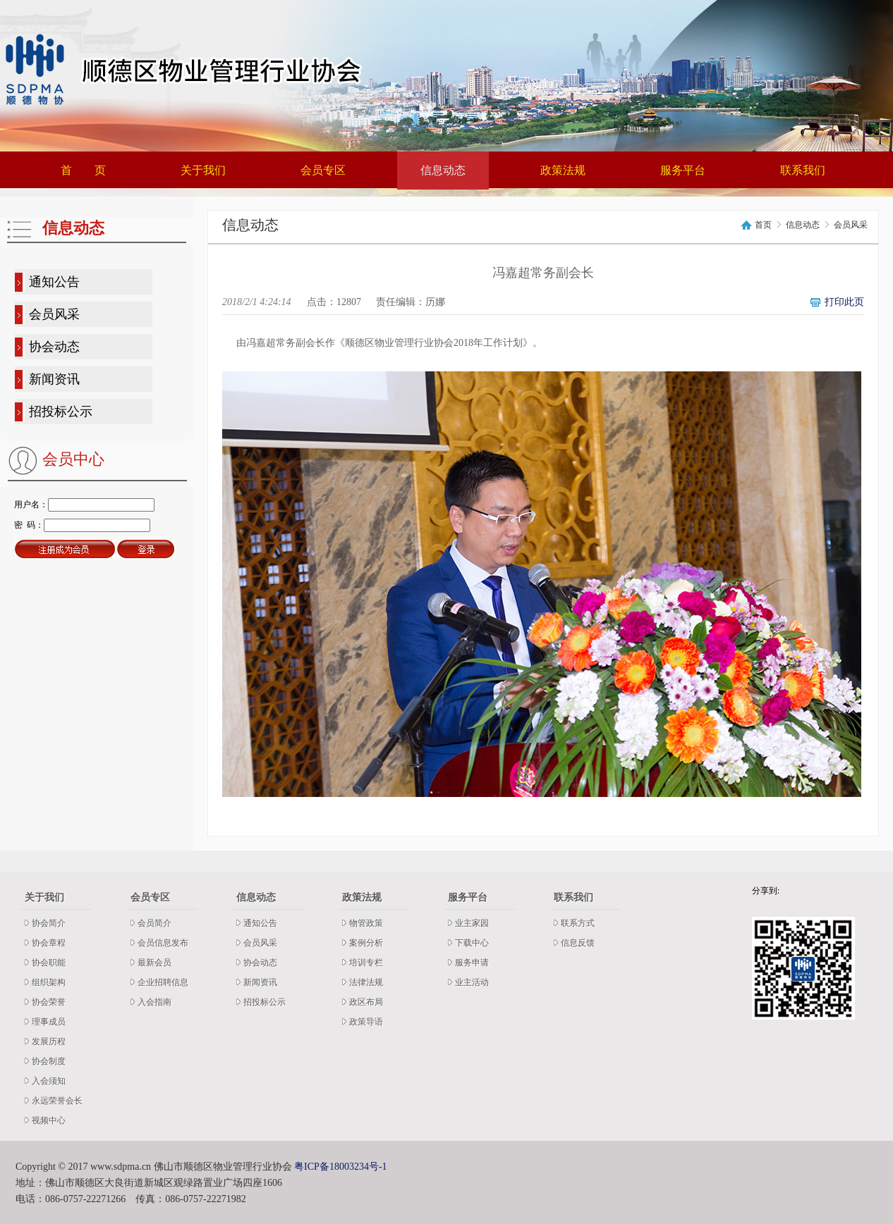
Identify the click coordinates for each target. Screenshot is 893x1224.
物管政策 (366, 923)
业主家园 (472, 923)
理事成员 (49, 1022)
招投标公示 (60, 411)
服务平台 (682, 170)
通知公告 (54, 282)
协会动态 (54, 347)
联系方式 (578, 923)
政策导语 (366, 1022)
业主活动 (472, 982)
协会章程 (49, 943)
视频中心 (49, 1120)
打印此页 (844, 302)
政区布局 (366, 1002)
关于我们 (203, 170)
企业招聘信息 (163, 982)
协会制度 (49, 1061)
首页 (763, 225)
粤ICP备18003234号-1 (340, 1166)
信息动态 (443, 170)
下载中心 (472, 943)
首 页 (83, 170)
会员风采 (54, 314)
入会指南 (154, 1002)
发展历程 (49, 1041)
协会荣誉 (49, 1002)
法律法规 (366, 982)
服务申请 (472, 963)
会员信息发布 (163, 943)
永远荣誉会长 (57, 1101)
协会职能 (49, 963)
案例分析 (366, 943)
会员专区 (323, 170)
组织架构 (49, 982)
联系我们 (802, 170)
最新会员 (154, 963)
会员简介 (154, 923)
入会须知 (49, 1081)
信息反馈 (578, 943)
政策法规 (562, 170)
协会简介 (49, 923)
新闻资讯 (54, 379)
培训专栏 (366, 963)
